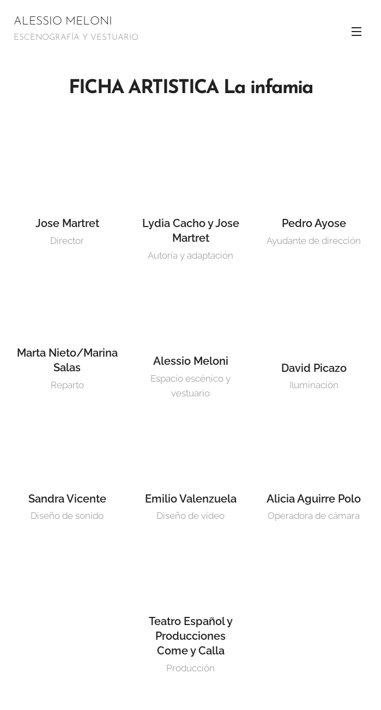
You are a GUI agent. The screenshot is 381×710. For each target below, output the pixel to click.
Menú (356, 31)
